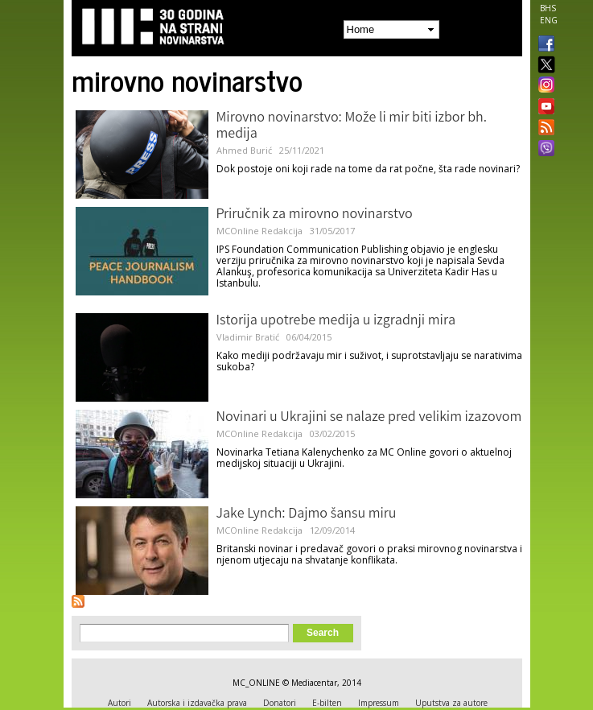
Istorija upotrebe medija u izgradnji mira (336, 321)
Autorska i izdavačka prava (197, 702)
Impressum (378, 702)
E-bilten (327, 702)
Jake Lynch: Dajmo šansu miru (306, 514)
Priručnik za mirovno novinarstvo (314, 214)
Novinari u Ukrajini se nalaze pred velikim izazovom (369, 417)
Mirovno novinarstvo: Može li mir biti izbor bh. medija (352, 126)
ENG (549, 20)
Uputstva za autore (451, 702)
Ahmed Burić (244, 150)
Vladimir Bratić (247, 337)
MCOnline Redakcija (259, 231)
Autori (119, 702)
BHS (548, 8)
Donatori (279, 702)
